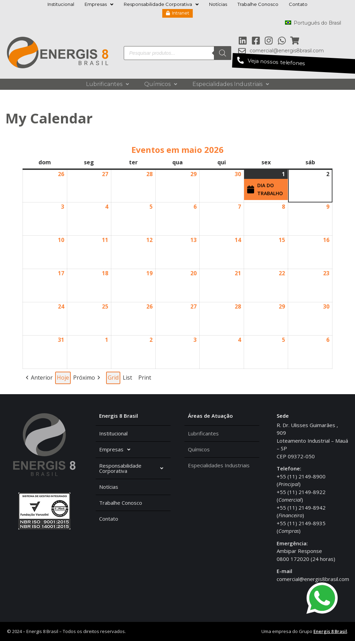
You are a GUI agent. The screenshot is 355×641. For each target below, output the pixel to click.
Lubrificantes (107, 84)
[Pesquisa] (222, 53)
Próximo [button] (84, 377)
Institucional (60, 4)
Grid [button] (113, 379)
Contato (298, 4)
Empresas (99, 4)
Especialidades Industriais (230, 84)
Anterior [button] (42, 377)
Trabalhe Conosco (257, 4)
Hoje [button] (63, 377)
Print (144, 379)
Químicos (160, 84)
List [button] (128, 379)
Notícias (218, 4)
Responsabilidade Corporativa (161, 4)
